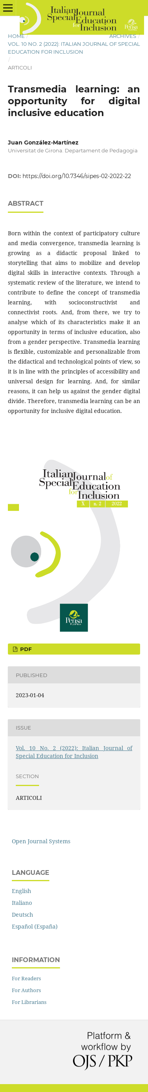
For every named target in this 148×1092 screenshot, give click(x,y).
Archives (122, 36)
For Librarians (29, 1002)
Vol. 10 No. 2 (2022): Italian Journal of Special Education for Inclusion (74, 48)
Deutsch (22, 914)
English (21, 891)
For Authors (26, 990)
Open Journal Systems (41, 841)
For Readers (26, 978)
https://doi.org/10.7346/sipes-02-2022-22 (76, 176)
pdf (25, 649)
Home (16, 36)
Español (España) (35, 926)
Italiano (22, 902)
